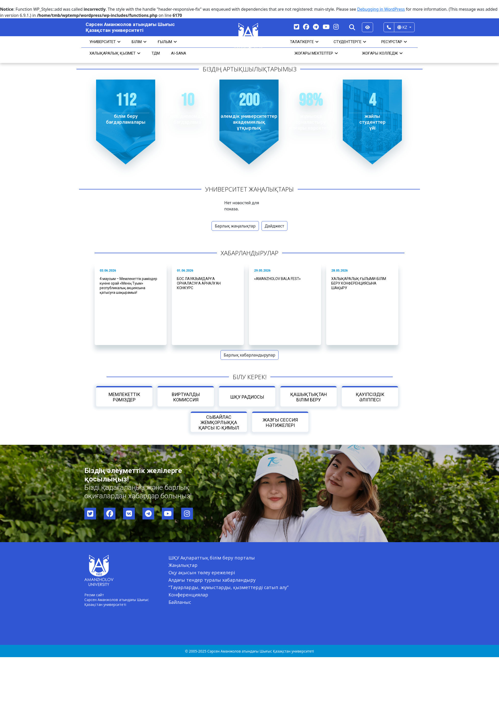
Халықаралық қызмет (114, 53)
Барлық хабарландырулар (249, 355)
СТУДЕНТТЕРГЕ (350, 42)
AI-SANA (178, 53)
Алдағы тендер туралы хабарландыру (212, 580)
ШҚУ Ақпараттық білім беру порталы (211, 558)
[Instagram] (336, 26)
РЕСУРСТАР (394, 42)
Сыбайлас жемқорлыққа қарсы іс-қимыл (219, 422)
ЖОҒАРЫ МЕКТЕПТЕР (316, 53)
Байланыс (179, 602)
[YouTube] (326, 26)
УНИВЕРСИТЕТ (105, 42)
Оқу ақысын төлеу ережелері (201, 572)
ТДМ (156, 53)
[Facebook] (306, 26)
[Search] (352, 27)
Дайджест (274, 226)
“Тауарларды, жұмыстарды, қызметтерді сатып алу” (228, 587)
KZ (402, 27)
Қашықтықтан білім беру (308, 397)
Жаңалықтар (183, 565)
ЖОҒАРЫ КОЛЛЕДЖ (382, 53)
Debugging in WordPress (381, 9)
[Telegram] (316, 26)
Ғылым (167, 42)
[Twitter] (296, 26)
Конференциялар (188, 595)
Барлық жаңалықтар (235, 226)
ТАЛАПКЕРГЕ (304, 42)
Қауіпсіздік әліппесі (370, 397)
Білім (139, 42)
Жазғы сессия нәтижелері (280, 422)
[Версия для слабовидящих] (367, 27)
